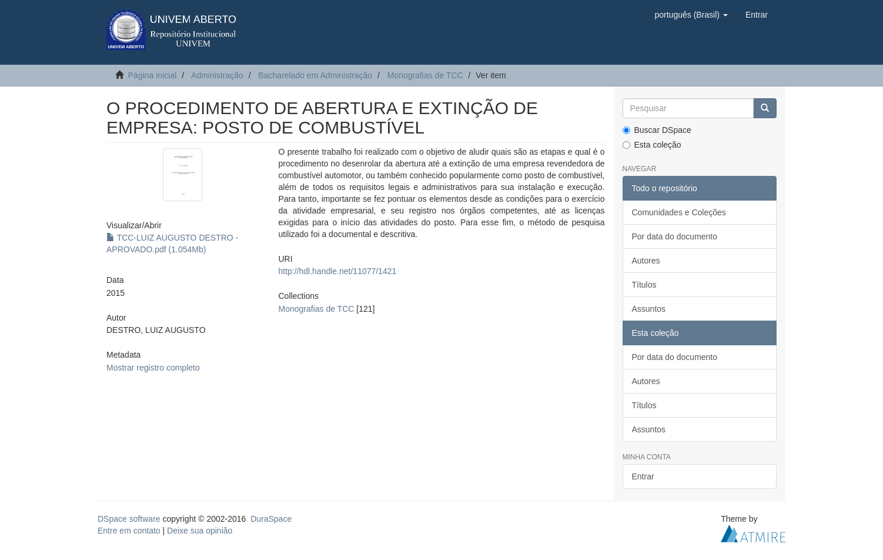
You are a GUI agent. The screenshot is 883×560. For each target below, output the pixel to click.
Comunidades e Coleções (679, 212)
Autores (646, 260)
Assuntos (649, 309)
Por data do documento (675, 236)
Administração (217, 75)
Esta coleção (652, 144)
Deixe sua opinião (199, 530)
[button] (690, 14)
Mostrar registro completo (153, 367)
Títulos (644, 284)
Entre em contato (129, 530)
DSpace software (129, 519)
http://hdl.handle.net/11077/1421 (337, 271)
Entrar (643, 476)
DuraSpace (271, 519)
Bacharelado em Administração (315, 75)
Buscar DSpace (657, 130)
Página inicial (152, 75)
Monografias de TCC (425, 75)
